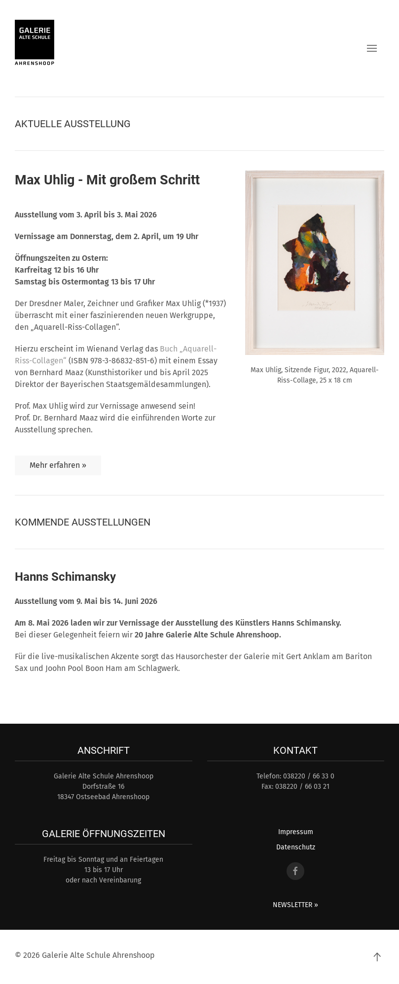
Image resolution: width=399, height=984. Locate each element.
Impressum (295, 832)
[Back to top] (376, 956)
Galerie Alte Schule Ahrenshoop (98, 955)
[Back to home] (34, 43)
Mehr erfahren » (58, 465)
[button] (372, 48)
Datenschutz (295, 847)
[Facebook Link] (295, 871)
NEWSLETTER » (295, 905)
